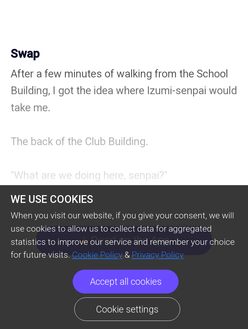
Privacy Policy (158, 255)
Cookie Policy (97, 255)
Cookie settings (127, 309)
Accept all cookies (126, 281)
